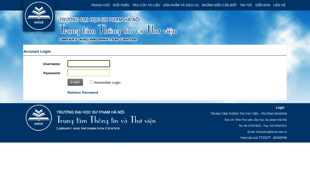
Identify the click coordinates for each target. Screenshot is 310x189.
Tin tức (246, 5)
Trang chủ (100, 5)
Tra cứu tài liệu (146, 5)
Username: (52, 64)
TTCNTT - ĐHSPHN (273, 138)
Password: (52, 73)
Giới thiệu (121, 5)
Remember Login (107, 83)
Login (75, 82)
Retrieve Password (83, 92)
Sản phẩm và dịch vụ (181, 5)
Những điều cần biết (219, 5)
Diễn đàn (262, 5)
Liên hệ (279, 5)
